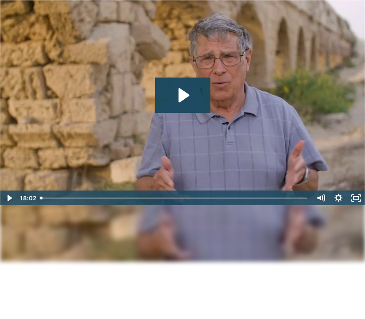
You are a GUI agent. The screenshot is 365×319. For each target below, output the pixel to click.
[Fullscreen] (356, 198)
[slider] (174, 198)
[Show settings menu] (338, 198)
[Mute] (321, 198)
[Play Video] (9, 198)
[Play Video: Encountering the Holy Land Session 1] (182, 95)
